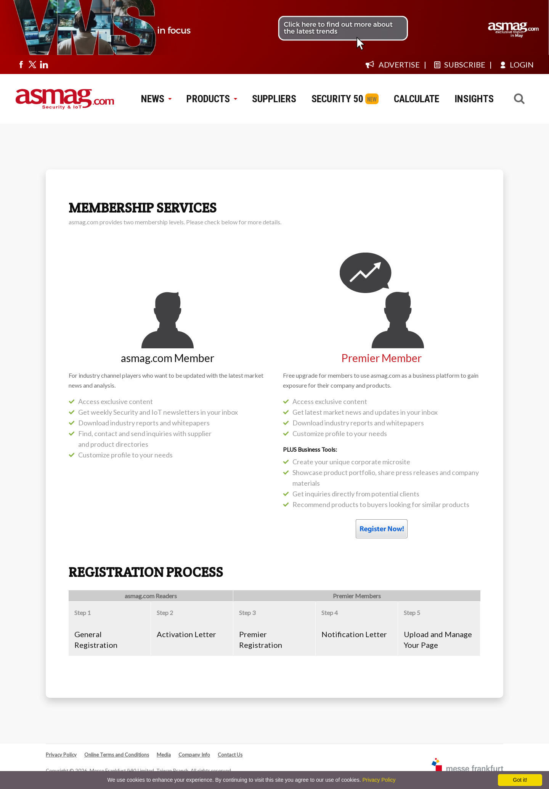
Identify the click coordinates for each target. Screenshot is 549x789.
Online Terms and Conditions (116, 755)
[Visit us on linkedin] (44, 64)
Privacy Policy (61, 755)
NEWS (156, 99)
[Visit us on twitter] (32, 64)
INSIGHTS (474, 99)
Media (164, 755)
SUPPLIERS (274, 99)
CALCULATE (416, 99)
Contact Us (230, 755)
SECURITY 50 (337, 99)
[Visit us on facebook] (21, 64)
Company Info (194, 755)
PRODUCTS (211, 99)
